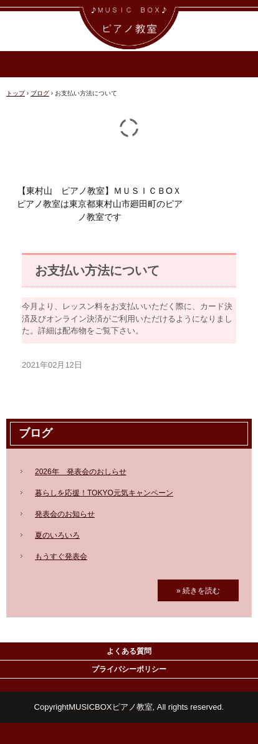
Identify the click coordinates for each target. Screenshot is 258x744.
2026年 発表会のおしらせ (81, 471)
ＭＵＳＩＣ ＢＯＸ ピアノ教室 (129, 11)
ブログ (40, 93)
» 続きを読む (198, 590)
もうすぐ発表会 (61, 556)
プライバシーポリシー (129, 669)
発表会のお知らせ (65, 514)
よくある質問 (129, 651)
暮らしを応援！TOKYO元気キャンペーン (104, 493)
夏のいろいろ (57, 535)
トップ (15, 93)
